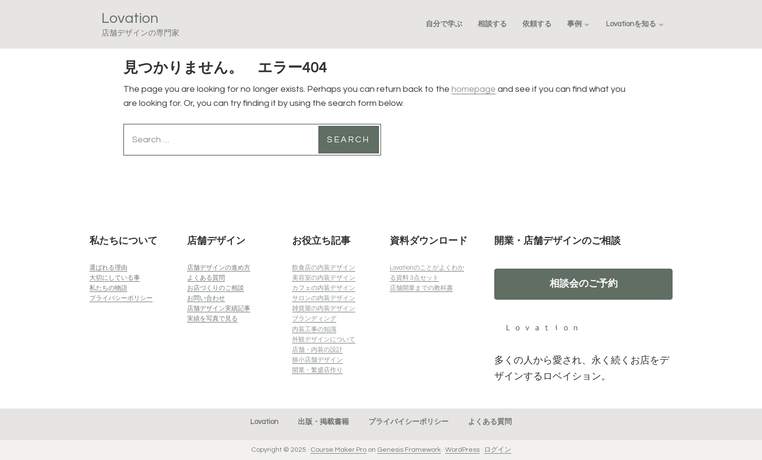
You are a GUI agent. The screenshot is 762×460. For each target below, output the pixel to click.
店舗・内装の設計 (317, 349)
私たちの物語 (108, 288)
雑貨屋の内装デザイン (323, 308)
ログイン (497, 449)
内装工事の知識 (314, 329)
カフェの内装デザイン (323, 288)
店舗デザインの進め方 (218, 267)
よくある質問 (206, 277)
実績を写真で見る (212, 318)
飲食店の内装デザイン (323, 267)
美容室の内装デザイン (323, 277)
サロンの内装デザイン (323, 298)
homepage (473, 89)
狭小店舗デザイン (317, 360)
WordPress (462, 449)
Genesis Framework (409, 449)
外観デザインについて (323, 339)
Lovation (130, 18)
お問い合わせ (206, 298)
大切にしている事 (114, 277)
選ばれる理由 (108, 267)
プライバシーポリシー (121, 298)
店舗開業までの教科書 (421, 288)
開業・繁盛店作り (317, 370)
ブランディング (314, 318)
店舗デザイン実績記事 (218, 308)
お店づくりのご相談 (215, 288)
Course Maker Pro (338, 449)
